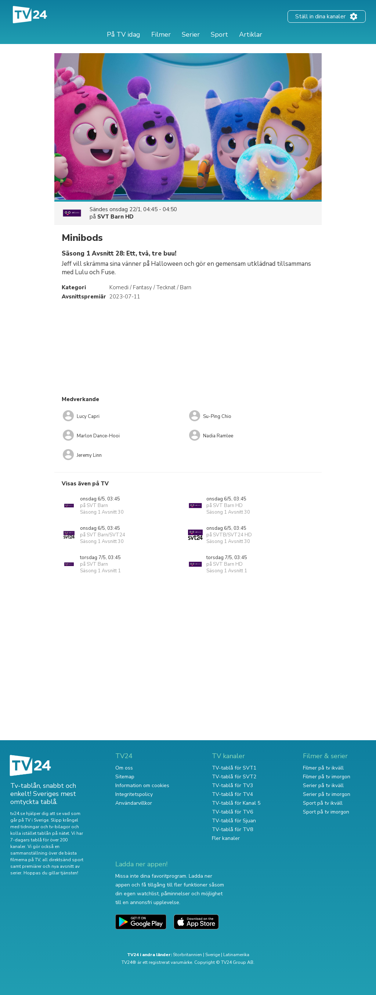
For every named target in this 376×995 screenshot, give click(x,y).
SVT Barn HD (115, 216)
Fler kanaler (226, 838)
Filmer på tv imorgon (326, 776)
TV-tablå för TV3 (232, 785)
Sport (219, 34)
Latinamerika (236, 955)
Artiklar (250, 34)
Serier (191, 34)
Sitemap (124, 776)
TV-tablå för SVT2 (234, 776)
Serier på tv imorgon (326, 794)
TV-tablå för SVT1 (234, 767)
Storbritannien (187, 955)
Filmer (161, 34)
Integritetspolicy (134, 794)
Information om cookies (142, 785)
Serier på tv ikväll (323, 785)
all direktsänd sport (62, 860)
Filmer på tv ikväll (323, 767)
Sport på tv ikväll (323, 803)
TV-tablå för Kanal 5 (236, 803)
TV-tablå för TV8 (232, 829)
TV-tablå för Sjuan (234, 820)
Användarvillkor (133, 803)
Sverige (212, 955)
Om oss (124, 767)
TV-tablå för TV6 (232, 811)
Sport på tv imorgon (326, 811)
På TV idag (123, 34)
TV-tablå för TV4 (232, 794)
